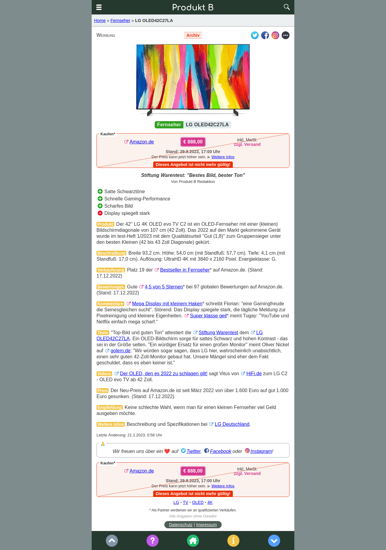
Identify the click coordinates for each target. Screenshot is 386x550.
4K (210, 502)
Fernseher (120, 20)
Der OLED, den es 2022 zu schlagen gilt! (163, 373)
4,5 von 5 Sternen (164, 286)
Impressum (206, 524)
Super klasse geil (208, 315)
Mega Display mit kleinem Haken (167, 303)
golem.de (121, 350)
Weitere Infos (222, 157)
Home (100, 20)
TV (185, 502)
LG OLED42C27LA (154, 20)
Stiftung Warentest (218, 332)
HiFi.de (254, 373)
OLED (198, 502)
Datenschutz (181, 524)
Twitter (194, 451)
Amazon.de (142, 141)
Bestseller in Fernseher (185, 269)
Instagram (261, 451)
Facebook (220, 451)
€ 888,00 (193, 141)
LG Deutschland (232, 424)
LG (176, 502)
